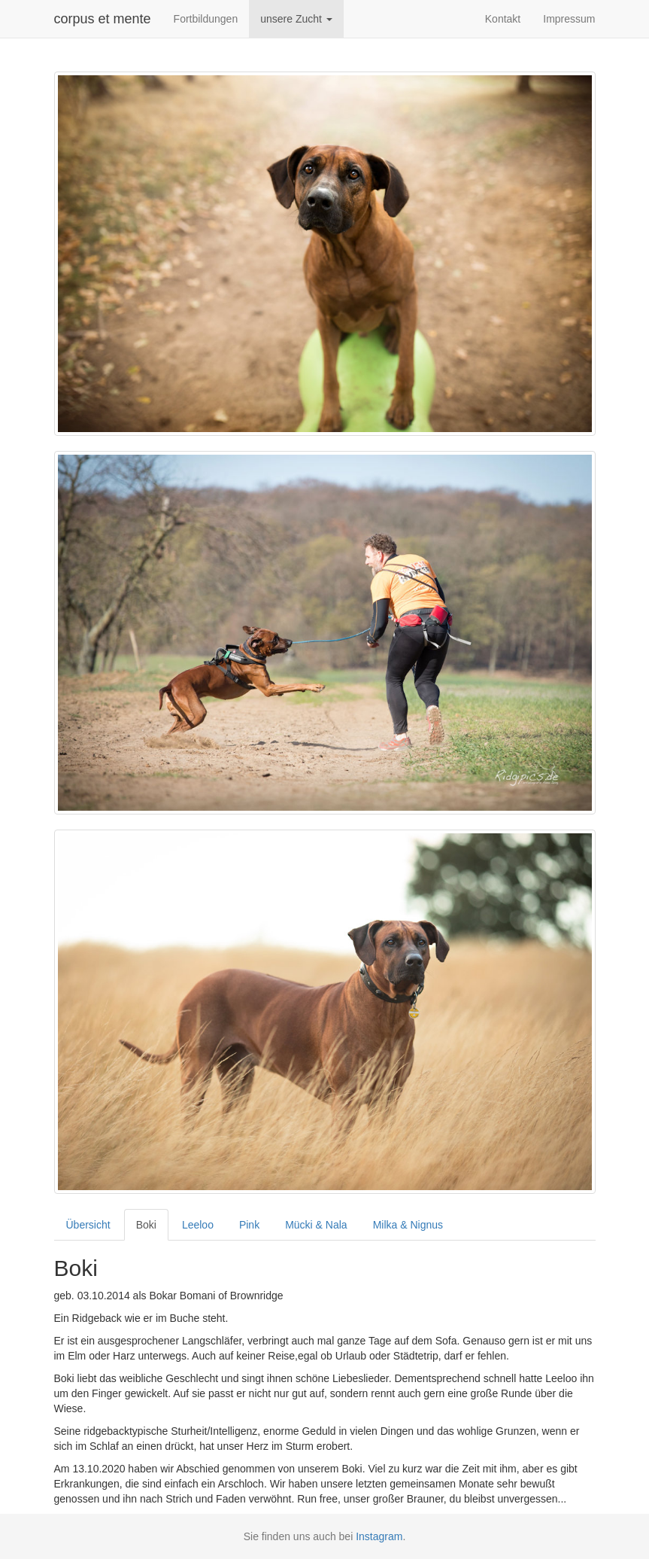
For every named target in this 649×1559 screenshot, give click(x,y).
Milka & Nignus (408, 1225)
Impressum (569, 19)
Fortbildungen (206, 19)
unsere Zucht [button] (296, 19)
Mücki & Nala (316, 1225)
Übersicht (88, 1225)
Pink (249, 1225)
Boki (146, 1225)
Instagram (379, 1536)
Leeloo (198, 1225)
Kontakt (502, 19)
